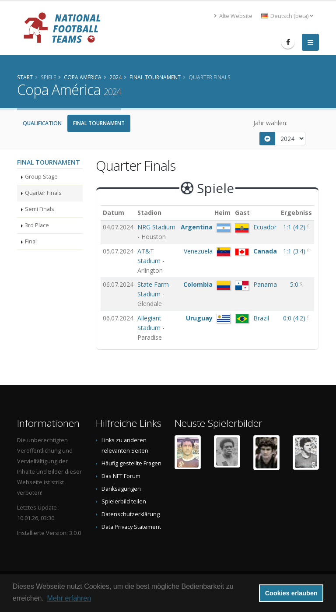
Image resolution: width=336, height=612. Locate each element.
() (295, 227)
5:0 (295, 284)
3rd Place (37, 225)
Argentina (197, 227)
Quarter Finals (43, 193)
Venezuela (198, 251)
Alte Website (233, 16)
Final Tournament (99, 123)
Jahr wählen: (270, 123)
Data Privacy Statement (131, 527)
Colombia (198, 284)
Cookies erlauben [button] (291, 593)
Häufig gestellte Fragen (131, 463)
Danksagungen (121, 488)
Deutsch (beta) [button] (287, 16)
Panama (265, 284)
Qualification (42, 123)
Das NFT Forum (121, 476)
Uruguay (199, 318)
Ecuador (264, 227)
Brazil (261, 318)
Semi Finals (39, 209)
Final (31, 241)
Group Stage (41, 176)
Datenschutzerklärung (131, 514)
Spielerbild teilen (124, 501)
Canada (265, 251)
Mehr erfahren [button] (69, 598)
